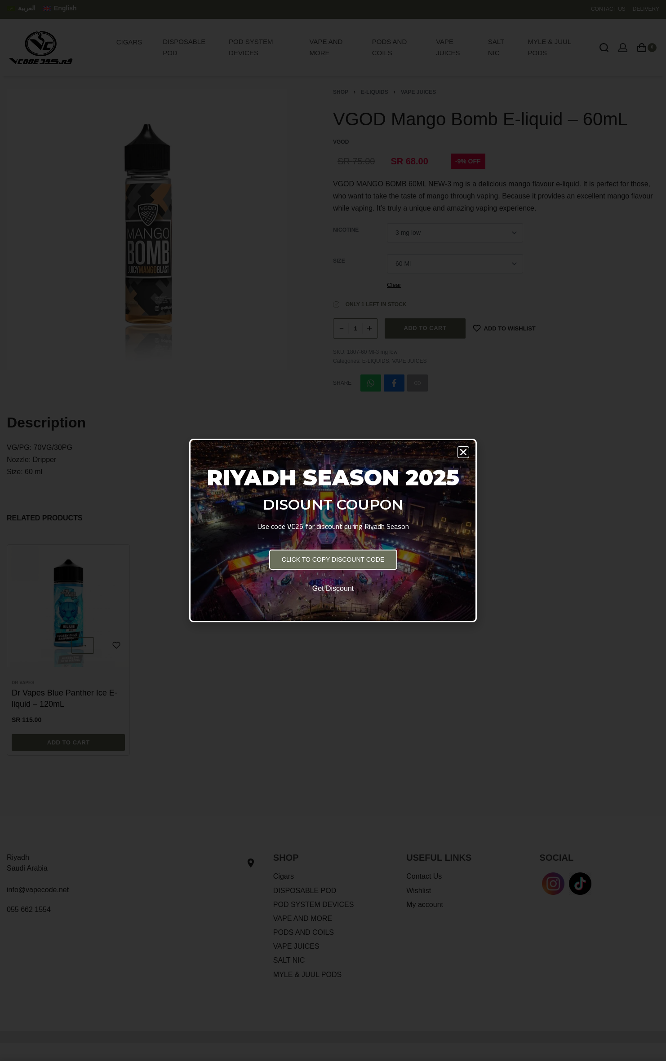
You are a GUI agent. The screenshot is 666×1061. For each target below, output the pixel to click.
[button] (463, 452)
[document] (333, 530)
